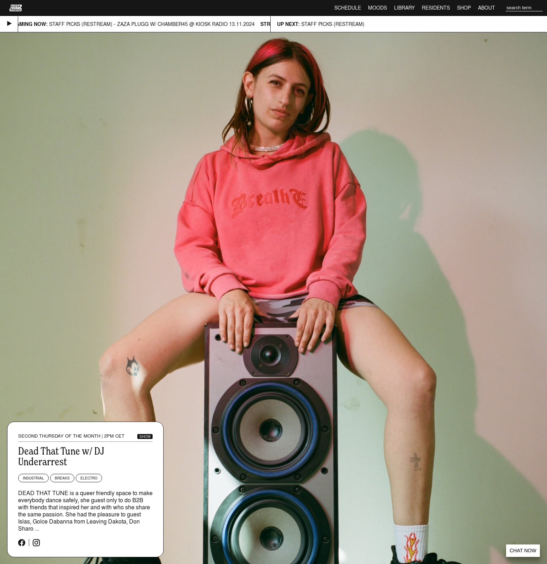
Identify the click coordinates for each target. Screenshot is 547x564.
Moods (377, 7)
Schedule (347, 7)
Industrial (33, 478)
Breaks (62, 478)
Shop (464, 7)
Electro (88, 478)
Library (404, 7)
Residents (436, 7)
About (486, 7)
